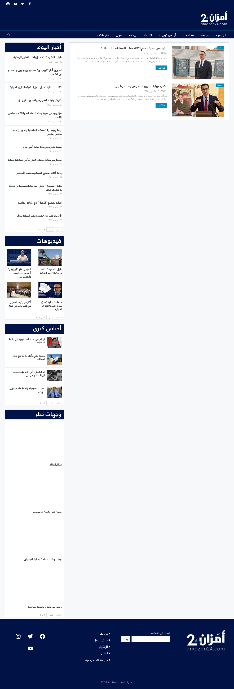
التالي (50, 229)
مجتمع (190, 34)
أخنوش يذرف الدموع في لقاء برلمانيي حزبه (39, 99)
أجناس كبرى (169, 34)
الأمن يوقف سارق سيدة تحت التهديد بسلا (39, 215)
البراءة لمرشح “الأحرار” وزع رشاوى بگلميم (40, 202)
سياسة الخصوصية (96, 659)
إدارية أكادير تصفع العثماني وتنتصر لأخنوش (39, 172)
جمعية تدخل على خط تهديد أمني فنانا (42, 146)
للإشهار (103, 646)
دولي (119, 34)
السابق (59, 229)
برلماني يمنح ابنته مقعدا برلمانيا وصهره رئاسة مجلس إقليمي (37, 131)
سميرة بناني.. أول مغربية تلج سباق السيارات (28, 357)
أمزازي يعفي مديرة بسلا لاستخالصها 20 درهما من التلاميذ (35, 114)
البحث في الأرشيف (160, 632)
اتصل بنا (103, 653)
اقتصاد (147, 34)
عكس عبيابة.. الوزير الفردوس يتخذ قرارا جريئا (140, 85)
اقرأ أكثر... (161, 68)
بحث (125, 638)
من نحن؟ (102, 633)
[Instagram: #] (18, 636)
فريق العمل (101, 640)
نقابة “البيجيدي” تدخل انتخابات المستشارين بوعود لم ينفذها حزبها (35, 187)
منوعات (104, 34)
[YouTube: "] (30, 648)
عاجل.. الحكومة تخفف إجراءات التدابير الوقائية (38, 56)
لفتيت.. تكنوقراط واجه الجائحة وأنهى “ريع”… (27, 390)
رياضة (132, 34)
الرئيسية (221, 34)
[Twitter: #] (30, 636)
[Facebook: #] (42, 636)
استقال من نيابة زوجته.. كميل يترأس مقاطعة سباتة (35, 159)
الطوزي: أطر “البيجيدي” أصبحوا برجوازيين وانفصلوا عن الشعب (34, 71)
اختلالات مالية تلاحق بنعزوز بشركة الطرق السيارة (36, 86)
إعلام (220, 47)
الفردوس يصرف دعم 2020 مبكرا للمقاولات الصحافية (134, 48)
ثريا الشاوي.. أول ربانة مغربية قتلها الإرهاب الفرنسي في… (29, 373)
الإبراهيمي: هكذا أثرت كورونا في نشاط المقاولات (27, 340)
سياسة (205, 34)
